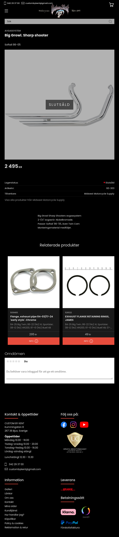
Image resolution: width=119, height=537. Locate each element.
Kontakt (9, 502)
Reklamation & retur (16, 527)
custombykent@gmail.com (39, 3)
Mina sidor (11, 506)
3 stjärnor (13, 361)
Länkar (8, 493)
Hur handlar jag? (14, 514)
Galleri (8, 489)
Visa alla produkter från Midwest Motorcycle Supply (35, 200)
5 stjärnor (19, 361)
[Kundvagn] (111, 4)
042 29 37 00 (13, 3)
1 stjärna (7, 361)
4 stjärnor (16, 361)
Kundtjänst (11, 510)
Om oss (9, 497)
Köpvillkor (10, 519)
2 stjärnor (10, 361)
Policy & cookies (14, 523)
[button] (6, 12)
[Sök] (110, 22)
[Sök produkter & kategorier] (58, 22)
